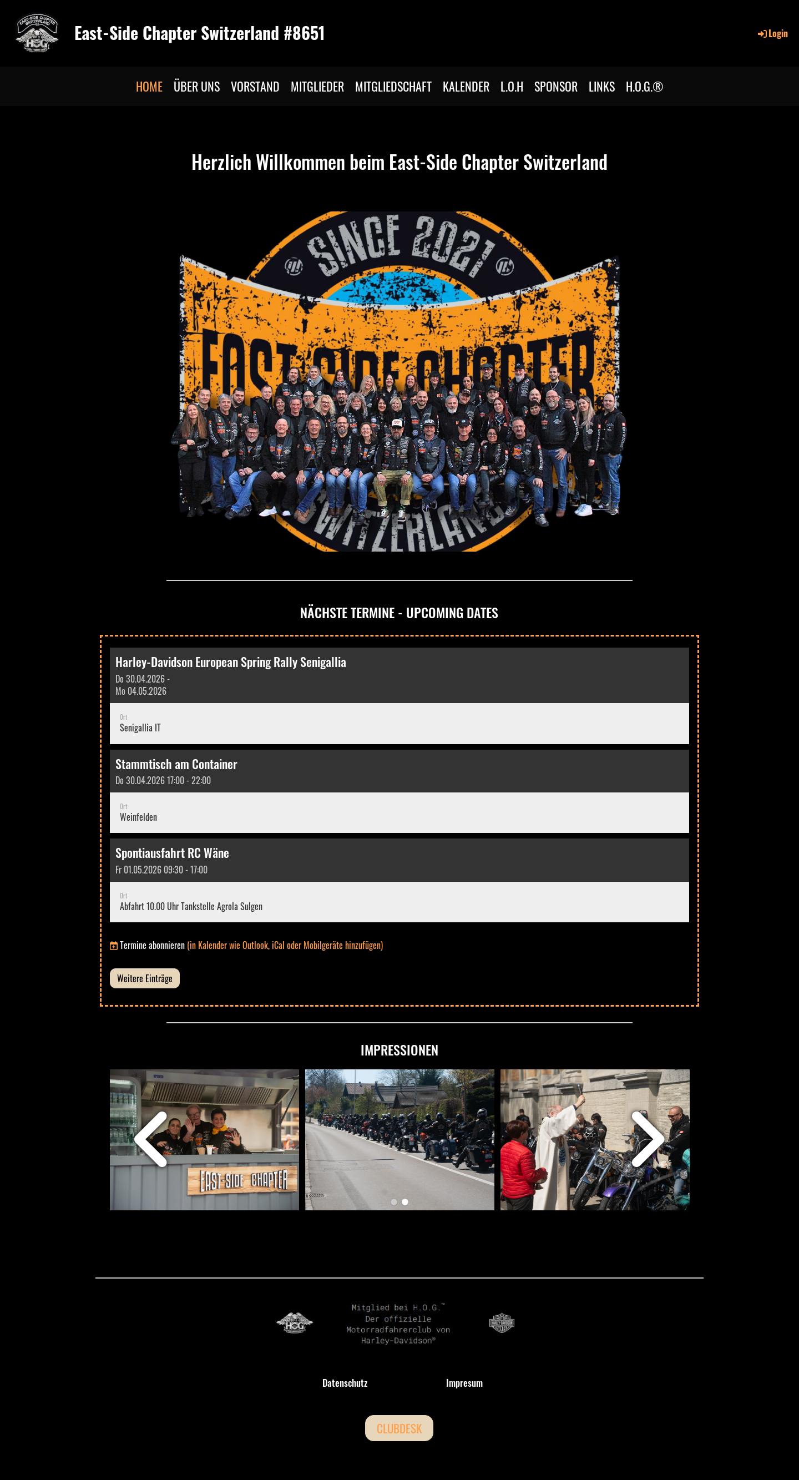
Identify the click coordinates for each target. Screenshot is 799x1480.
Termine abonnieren (152, 945)
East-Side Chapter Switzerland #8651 (199, 32)
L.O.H (511, 86)
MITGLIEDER (317, 86)
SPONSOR (556, 86)
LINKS (602, 86)
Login (772, 33)
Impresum (464, 1383)
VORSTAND (255, 86)
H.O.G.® (645, 86)
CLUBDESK (399, 1428)
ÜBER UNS (197, 86)
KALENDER (466, 86)
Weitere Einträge (145, 978)
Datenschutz (344, 1383)
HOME (149, 86)
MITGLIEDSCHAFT (393, 86)
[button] (399, 696)
